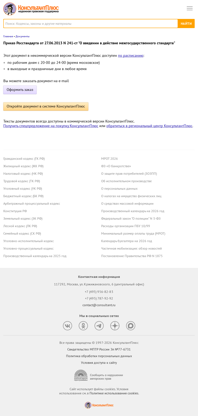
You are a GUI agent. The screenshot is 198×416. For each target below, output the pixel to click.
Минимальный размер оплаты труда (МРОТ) (133, 233)
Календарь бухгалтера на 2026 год (126, 241)
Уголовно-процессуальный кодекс (28, 248)
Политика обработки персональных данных (99, 356)
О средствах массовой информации (127, 203)
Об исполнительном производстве (126, 181)
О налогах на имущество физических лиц (131, 196)
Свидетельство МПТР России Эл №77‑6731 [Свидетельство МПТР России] (99, 349)
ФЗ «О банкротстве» (116, 166)
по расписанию (130, 55)
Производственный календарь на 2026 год (132, 211)
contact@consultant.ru (99, 305)
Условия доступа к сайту (99, 362)
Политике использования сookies (114, 393)
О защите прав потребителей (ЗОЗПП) (129, 173)
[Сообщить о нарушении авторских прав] (99, 375)
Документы (23, 36)
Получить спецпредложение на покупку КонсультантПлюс (50, 125)
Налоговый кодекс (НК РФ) (23, 173)
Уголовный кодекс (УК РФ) (22, 188)
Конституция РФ (15, 211)
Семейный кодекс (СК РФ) (22, 233)
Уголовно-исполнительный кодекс (28, 241)
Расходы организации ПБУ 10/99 (125, 226)
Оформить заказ (20, 89)
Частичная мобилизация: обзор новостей (131, 248)
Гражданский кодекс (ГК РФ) (24, 158)
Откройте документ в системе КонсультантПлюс (46, 106)
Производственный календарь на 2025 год (34, 256)
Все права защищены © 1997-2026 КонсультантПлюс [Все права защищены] (98, 342)
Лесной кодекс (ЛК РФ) (20, 226)
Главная (8, 36)
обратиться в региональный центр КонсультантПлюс (149, 125)
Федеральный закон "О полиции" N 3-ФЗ (131, 218)
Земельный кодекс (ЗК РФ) (22, 218)
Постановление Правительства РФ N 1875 (132, 256)
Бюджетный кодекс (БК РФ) (23, 196)
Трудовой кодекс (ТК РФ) (21, 181)
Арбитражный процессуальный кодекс (31, 203)
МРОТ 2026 (109, 158)
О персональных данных (119, 188)
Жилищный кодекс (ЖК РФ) (23, 166)
